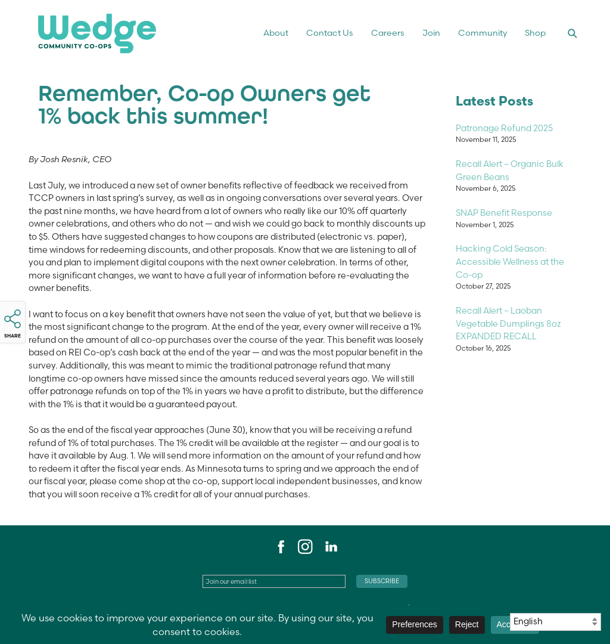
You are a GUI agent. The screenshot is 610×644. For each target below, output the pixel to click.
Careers (387, 32)
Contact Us (329, 32)
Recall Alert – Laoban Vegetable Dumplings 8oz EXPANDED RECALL (508, 323)
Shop (535, 32)
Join (431, 32)
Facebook (279, 546)
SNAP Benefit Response (504, 213)
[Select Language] (555, 622)
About (275, 32)
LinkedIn (330, 546)
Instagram (305, 546)
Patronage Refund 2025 (504, 128)
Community (482, 32)
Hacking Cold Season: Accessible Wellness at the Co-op (510, 261)
